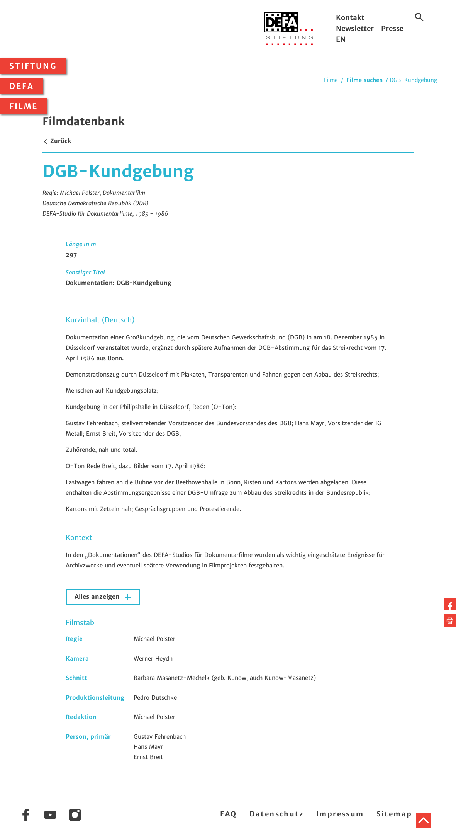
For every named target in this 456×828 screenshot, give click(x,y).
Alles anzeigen (98, 597)
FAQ (228, 813)
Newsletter (355, 28)
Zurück (56, 141)
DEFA (21, 86)
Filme (23, 106)
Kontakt (350, 17)
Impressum (340, 813)
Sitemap (394, 813)
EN (341, 39)
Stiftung (33, 66)
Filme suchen (364, 80)
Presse (392, 28)
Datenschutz (276, 813)
